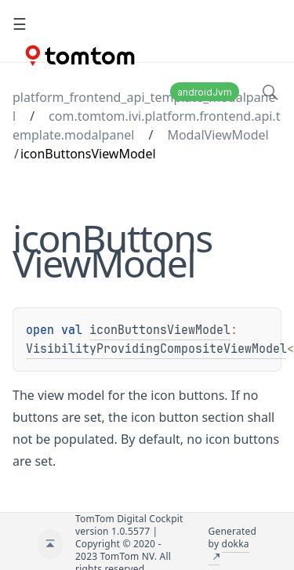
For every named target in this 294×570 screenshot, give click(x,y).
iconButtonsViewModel (159, 330)
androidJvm (204, 92)
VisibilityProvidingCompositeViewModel (156, 349)
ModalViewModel (217, 134)
